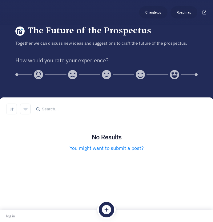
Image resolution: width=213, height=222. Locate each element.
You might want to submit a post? (107, 148)
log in (10, 216)
